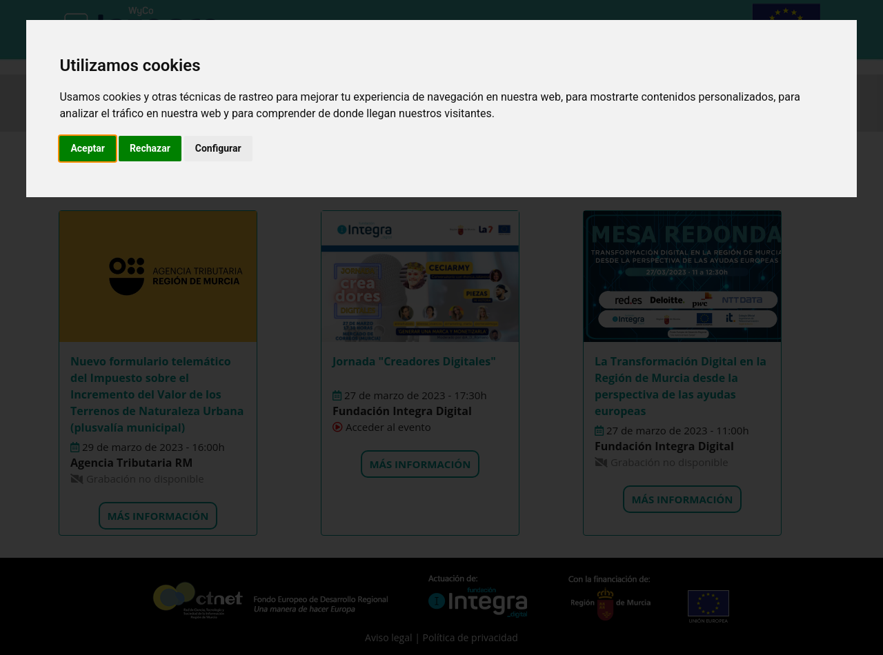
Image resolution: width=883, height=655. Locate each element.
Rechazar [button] (150, 148)
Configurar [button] (218, 148)
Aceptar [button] (87, 148)
